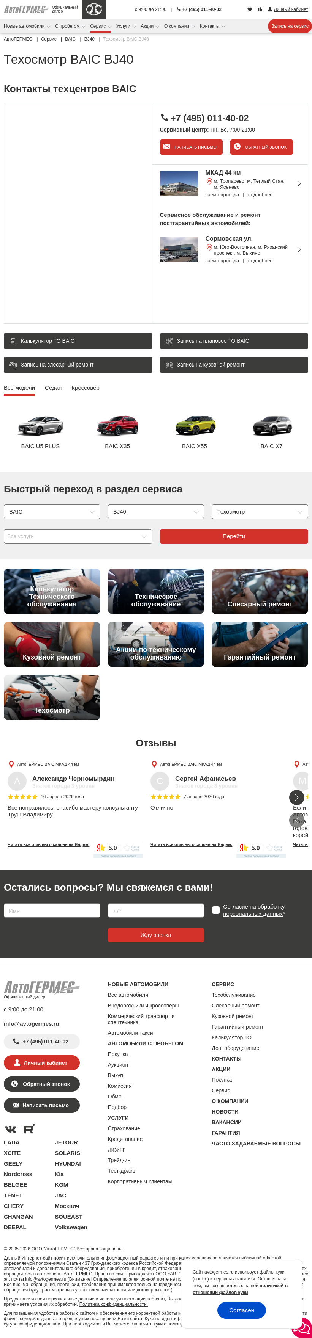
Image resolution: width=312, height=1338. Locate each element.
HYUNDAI (68, 1163)
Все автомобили (128, 995)
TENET (13, 1195)
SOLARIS (67, 1153)
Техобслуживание (234, 995)
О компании (177, 26)
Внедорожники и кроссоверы (143, 1006)
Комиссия (120, 1086)
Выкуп (115, 1075)
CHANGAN (18, 1216)
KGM (61, 1184)
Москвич (67, 1206)
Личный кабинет (45, 1063)
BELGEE (15, 1184)
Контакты (210, 26)
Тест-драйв (122, 1171)
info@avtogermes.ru (31, 1023)
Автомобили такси (130, 1033)
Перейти (234, 536)
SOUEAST (68, 1216)
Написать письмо (195, 147)
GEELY (13, 1163)
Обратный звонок (265, 147)
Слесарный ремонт (235, 1006)
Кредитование (125, 1139)
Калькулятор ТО (232, 1037)
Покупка (118, 1054)
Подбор (117, 1107)
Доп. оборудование (235, 1048)
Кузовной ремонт (233, 1016)
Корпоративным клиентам (140, 1181)
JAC (60, 1195)
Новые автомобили (25, 26)
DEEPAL (15, 1227)
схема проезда (222, 194)
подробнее (260, 194)
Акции (148, 26)
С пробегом (68, 26)
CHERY (14, 1206)
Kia (59, 1174)
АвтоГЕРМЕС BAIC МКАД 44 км (48, 764)
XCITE (12, 1153)
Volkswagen (71, 1227)
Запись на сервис (290, 26)
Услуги (123, 26)
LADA (12, 1142)
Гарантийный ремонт (238, 1027)
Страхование (124, 1128)
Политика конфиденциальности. (113, 1304)
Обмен (116, 1097)
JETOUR (66, 1142)
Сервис (98, 26)
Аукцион (118, 1065)
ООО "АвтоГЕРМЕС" (53, 1249)
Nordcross (18, 1174)
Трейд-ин (119, 1160)
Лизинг (116, 1150)
